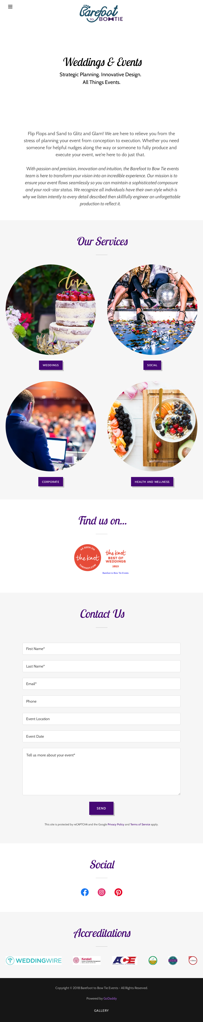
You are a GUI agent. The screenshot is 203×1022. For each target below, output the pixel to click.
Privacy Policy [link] (116, 824)
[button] (20, 6)
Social (152, 365)
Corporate (50, 482)
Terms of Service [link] (140, 824)
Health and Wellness (152, 482)
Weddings (51, 365)
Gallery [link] (101, 1010)
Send (101, 808)
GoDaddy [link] (110, 998)
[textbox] (101, 649)
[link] (101, 6)
